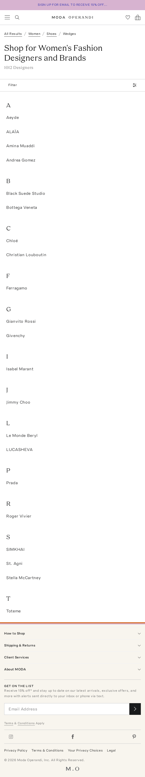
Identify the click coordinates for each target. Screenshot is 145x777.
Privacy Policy (15, 750)
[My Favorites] (127, 17)
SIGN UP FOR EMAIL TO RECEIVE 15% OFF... (73, 5)
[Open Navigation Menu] (7, 17)
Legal (111, 750)
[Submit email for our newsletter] (135, 709)
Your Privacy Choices (85, 750)
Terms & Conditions (47, 750)
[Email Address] (66, 709)
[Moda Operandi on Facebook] (72, 736)
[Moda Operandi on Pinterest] (134, 736)
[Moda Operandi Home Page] (72, 17)
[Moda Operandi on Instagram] (11, 736)
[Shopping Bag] (138, 17)
